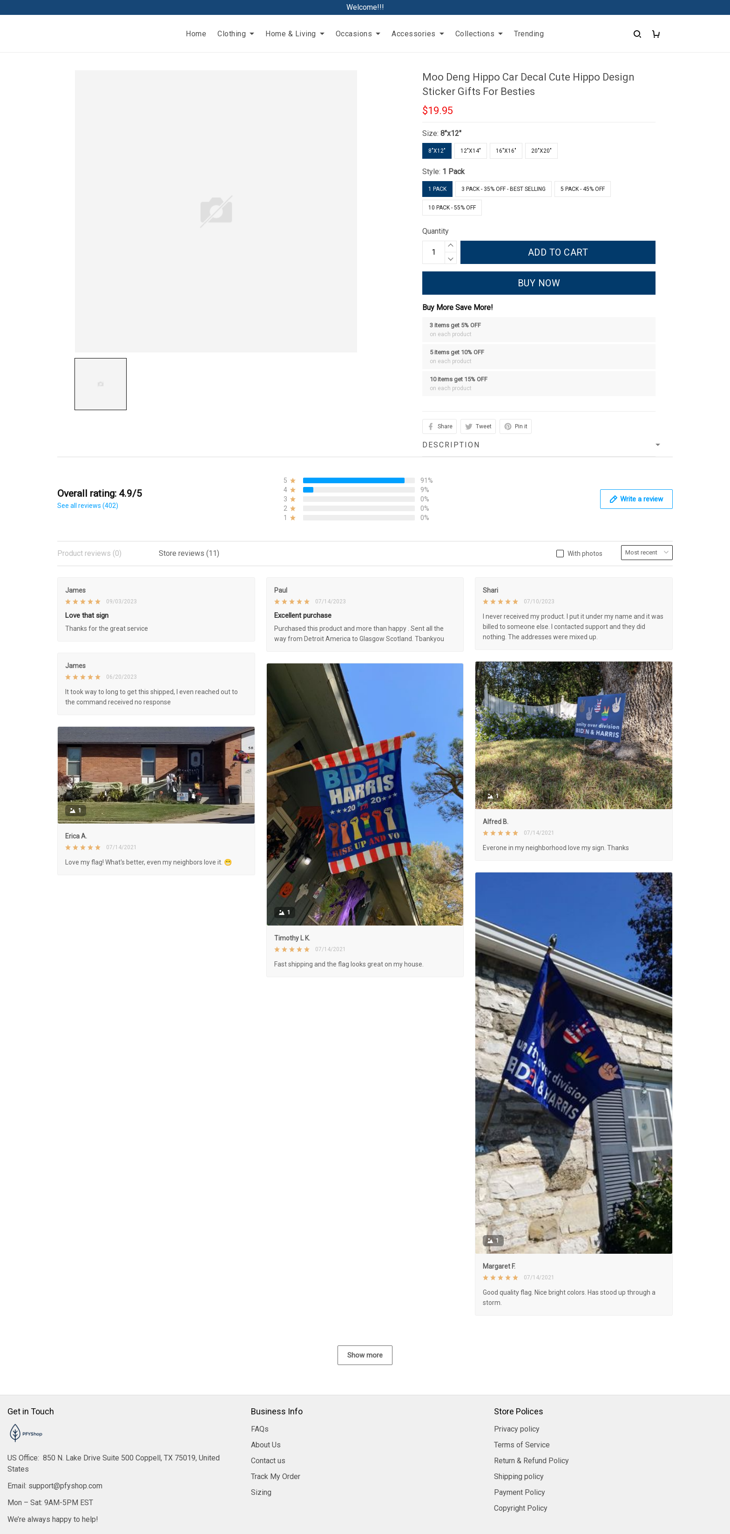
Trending (529, 33)
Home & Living (294, 33)
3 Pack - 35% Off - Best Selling (503, 189)
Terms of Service (522, 1444)
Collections (479, 33)
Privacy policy (517, 1429)
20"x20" (541, 151)
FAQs (260, 1429)
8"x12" (450, 133)
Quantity (435, 231)
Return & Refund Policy (531, 1460)
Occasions (358, 33)
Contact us (268, 1460)
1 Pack (453, 171)
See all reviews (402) (87, 505)
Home (196, 33)
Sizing (261, 1492)
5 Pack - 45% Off (583, 189)
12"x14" (470, 151)
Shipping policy (519, 1476)
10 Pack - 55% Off (452, 207)
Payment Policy (519, 1492)
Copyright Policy (521, 1508)
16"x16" (506, 151)
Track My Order (275, 1476)
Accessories (418, 33)
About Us (266, 1444)
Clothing (235, 33)
